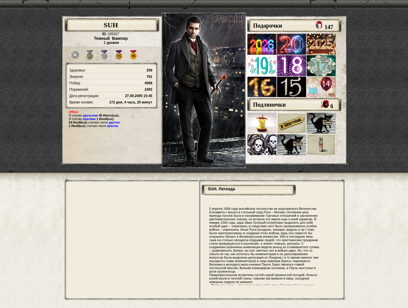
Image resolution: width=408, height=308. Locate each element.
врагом (112, 126)
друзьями (90, 115)
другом (114, 122)
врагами (89, 119)
